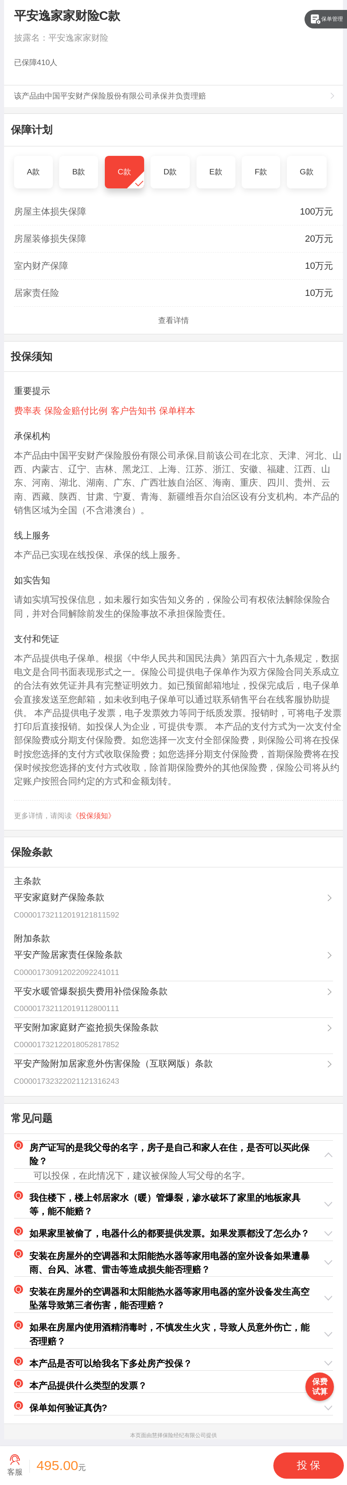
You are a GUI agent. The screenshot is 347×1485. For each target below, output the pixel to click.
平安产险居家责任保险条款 (68, 955)
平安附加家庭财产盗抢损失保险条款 (86, 1027)
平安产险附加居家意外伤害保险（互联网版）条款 (113, 1063)
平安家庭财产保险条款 (59, 897)
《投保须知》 (93, 816)
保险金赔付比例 (76, 411)
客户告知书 (133, 411)
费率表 (27, 411)
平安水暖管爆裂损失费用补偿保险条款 (91, 991)
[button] (173, 1154)
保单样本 (177, 411)
